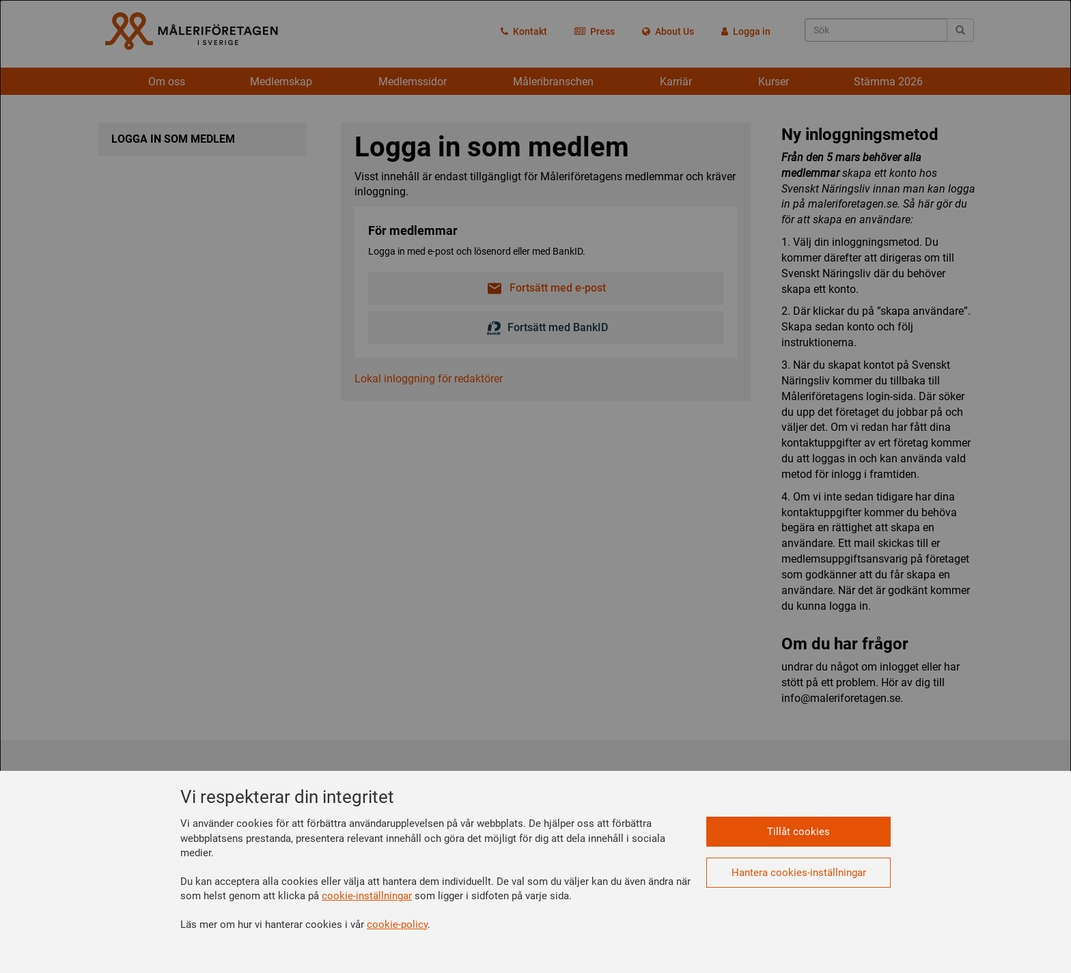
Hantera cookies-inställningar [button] (799, 872)
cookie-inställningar (367, 896)
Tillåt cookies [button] (798, 832)
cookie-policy (397, 924)
